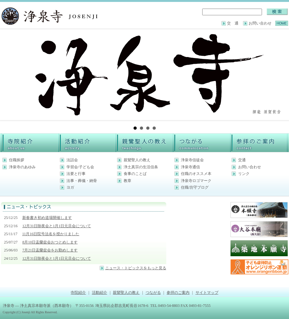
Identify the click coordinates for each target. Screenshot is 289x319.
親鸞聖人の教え (137, 160)
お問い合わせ (260, 23)
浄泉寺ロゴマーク (196, 180)
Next (280, 75)
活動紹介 (99, 292)
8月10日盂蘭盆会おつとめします (50, 242)
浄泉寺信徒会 (192, 160)
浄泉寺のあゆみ (22, 167)
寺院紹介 (78, 292)
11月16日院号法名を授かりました (50, 234)
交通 (242, 160)
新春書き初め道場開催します (47, 217)
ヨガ (70, 187)
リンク (244, 173)
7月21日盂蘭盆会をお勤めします (50, 250)
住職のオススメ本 (196, 173)
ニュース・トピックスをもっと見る (135, 268)
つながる (153, 292)
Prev (9, 75)
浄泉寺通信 (190, 167)
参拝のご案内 (178, 292)
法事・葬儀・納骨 (81, 180)
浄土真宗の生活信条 (141, 167)
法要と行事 (76, 173)
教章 (127, 180)
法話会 (72, 160)
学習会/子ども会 (80, 167)
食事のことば (135, 173)
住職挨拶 (16, 160)
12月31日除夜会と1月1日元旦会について (56, 226)
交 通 (232, 23)
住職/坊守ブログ (195, 187)
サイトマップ (207, 292)
